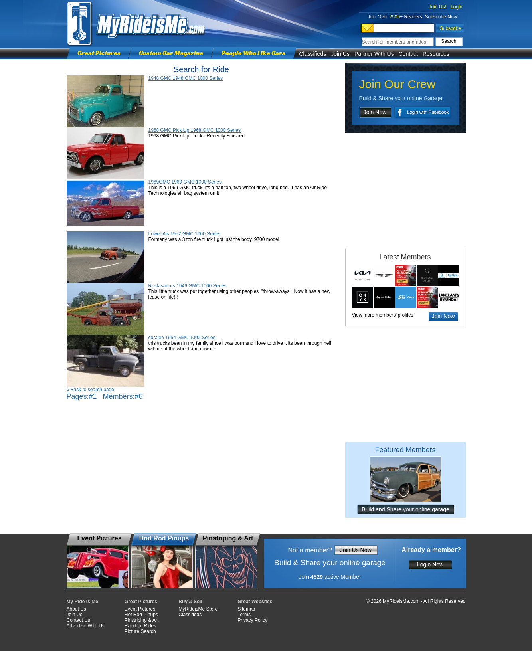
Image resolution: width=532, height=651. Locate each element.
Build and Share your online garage (405, 509)
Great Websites (254, 601)
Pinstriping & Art (141, 620)
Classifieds (312, 54)
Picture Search (140, 631)
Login (456, 7)
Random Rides (140, 626)
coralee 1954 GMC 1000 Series (182, 337)
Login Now (430, 564)
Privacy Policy (252, 620)
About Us (76, 609)
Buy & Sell (190, 601)
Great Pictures (99, 53)
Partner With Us (374, 54)
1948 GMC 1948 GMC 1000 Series (185, 78)
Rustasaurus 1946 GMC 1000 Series (187, 286)
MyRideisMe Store (198, 609)
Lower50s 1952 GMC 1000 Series (184, 234)
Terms (244, 614)
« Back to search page (90, 389)
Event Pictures (140, 609)
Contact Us (78, 620)
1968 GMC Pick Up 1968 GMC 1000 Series (194, 130)
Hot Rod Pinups (141, 614)
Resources (436, 54)
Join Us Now (356, 550)
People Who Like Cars (253, 53)
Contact (408, 54)
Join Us (340, 54)
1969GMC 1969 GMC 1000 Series (185, 182)
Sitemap (246, 609)
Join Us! (437, 7)
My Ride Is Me (82, 601)
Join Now (375, 112)
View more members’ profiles (382, 315)
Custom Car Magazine (171, 53)
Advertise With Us (86, 626)
